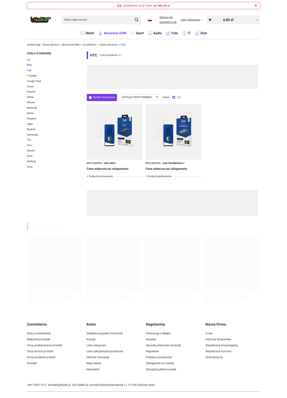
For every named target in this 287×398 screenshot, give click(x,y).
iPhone (31, 102)
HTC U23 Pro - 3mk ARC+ (101, 163)
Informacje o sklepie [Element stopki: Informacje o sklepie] (158, 333)
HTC (29, 64)
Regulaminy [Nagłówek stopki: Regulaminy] (155, 324)
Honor (30, 86)
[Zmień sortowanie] (139, 97)
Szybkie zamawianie (104, 97)
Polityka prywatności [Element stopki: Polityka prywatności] (159, 357)
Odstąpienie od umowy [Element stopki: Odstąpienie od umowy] (160, 363)
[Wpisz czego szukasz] (101, 19)
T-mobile (32, 75)
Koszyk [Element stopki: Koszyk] (90, 339)
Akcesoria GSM (70, 44)
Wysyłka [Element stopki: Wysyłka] (151, 339)
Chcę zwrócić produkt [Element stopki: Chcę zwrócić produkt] (40, 351)
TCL (29, 139)
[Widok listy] (179, 97)
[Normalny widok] (173, 97)
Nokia (30, 113)
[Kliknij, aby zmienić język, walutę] (151, 19)
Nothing (31, 161)
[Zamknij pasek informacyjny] (256, 5)
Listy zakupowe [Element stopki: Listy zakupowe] (96, 345)
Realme (31, 129)
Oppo (30, 123)
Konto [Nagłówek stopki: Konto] (91, 324)
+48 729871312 (37, 384)
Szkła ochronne (108, 44)
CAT (29, 70)
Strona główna (50, 44)
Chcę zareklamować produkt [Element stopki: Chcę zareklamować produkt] (44, 345)
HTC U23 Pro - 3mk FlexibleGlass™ (165, 163)
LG (28, 59)
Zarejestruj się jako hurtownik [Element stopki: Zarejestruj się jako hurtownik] (104, 333)
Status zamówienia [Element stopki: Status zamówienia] (39, 333)
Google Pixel (34, 81)
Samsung (32, 134)
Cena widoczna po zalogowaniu (107, 169)
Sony (29, 155)
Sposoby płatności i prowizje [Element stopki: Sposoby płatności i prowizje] (163, 345)
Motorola (32, 107)
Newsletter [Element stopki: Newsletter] (93, 369)
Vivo (29, 145)
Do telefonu (89, 44)
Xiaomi (31, 150)
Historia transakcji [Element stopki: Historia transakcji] (97, 357)
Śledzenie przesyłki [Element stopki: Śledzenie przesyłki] (38, 339)
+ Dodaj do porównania (100, 176)
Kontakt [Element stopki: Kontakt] (32, 363)
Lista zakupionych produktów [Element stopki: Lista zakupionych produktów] (104, 351)
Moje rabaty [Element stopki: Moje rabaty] (93, 363)
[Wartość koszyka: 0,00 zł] (233, 19)
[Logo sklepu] (40, 20)
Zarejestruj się (168, 22)
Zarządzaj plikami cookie (161, 369)
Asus (30, 166)
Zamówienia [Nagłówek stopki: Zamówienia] (37, 324)
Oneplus (31, 118)
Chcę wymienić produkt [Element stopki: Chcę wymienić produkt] (41, 357)
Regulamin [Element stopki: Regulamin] (152, 351)
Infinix (30, 97)
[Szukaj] (136, 19)
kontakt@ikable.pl (59, 384)
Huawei (31, 91)
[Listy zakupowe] (191, 19)
